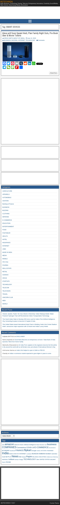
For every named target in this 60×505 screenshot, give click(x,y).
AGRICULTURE (7, 191)
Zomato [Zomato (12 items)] (8, 462)
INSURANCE (6, 242)
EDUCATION (6, 223)
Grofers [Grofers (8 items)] (38, 450)
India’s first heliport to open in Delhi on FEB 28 (30, 350)
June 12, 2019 (31, 38)
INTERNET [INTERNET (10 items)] (22, 454)
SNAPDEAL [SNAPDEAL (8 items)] (5, 459)
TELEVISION (6, 291)
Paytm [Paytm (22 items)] (29, 456)
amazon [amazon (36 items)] (9, 444)
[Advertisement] (17, 111)
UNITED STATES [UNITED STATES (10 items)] (45, 459)
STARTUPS (6, 281)
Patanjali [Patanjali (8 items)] (24, 456)
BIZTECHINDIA (6, 1)
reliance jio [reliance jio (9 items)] (50, 456)
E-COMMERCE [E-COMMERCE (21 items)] (42, 447)
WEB (4, 300)
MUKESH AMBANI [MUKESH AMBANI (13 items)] (38, 454)
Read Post (53, 73)
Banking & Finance (8, 204)
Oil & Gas (5, 262)
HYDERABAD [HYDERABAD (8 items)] (49, 450)
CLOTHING (5, 213)
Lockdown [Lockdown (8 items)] (28, 453)
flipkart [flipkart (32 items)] (27, 450)
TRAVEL (5, 294)
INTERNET (21, 40)
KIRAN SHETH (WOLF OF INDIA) (14, 38)
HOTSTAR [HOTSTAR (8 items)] (43, 450)
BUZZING (15, 40)
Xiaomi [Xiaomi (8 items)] (3, 462)
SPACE (4, 278)
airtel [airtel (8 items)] (3, 444)
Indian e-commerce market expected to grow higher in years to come (30, 353)
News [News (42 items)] (15, 456)
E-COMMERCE (7, 220)
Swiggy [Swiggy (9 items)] (21, 459)
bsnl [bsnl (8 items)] (46, 444)
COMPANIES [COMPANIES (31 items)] (9, 447)
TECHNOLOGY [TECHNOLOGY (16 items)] (29, 459)
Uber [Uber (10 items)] (37, 459)
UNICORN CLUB (7, 297)
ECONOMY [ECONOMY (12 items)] (6, 450)
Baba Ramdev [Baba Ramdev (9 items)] (40, 444)
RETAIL (4, 271)
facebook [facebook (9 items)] (12, 450)
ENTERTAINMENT (8, 226)
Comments (41, 40)
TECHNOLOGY (30, 40)
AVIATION (5, 201)
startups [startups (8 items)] (17, 459)
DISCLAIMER (20, 336)
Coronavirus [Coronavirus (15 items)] (21, 447)
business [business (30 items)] (51, 444)
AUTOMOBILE (6, 197)
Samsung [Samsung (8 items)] (55, 456)
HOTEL (4, 239)
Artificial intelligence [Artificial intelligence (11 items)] (30, 444)
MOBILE (5, 259)
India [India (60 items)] (5, 453)
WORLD (4, 304)
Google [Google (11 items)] (34, 450)
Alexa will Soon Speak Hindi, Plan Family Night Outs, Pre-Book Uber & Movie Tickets (30, 34)
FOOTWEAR (6, 233)
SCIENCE (5, 275)
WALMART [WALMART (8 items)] (53, 459)
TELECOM (5, 287)
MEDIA (4, 255)
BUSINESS (7, 40)
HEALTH (5, 236)
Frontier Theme (54, 503)
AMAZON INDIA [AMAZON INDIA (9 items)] (18, 444)
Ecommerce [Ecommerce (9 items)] (52, 447)
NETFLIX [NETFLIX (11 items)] (8, 457)
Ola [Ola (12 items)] (20, 457)
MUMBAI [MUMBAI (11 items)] (48, 454)
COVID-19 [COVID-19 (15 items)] (30, 447)
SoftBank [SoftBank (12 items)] (11, 459)
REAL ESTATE (6, 268)
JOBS (4, 249)
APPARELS (6, 194)
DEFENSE (5, 217)
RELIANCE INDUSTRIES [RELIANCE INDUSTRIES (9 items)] (39, 456)
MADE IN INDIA (7, 252)
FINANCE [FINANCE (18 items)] (19, 450)
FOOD (4, 229)
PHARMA (5, 265)
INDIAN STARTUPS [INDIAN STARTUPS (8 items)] (14, 453)
